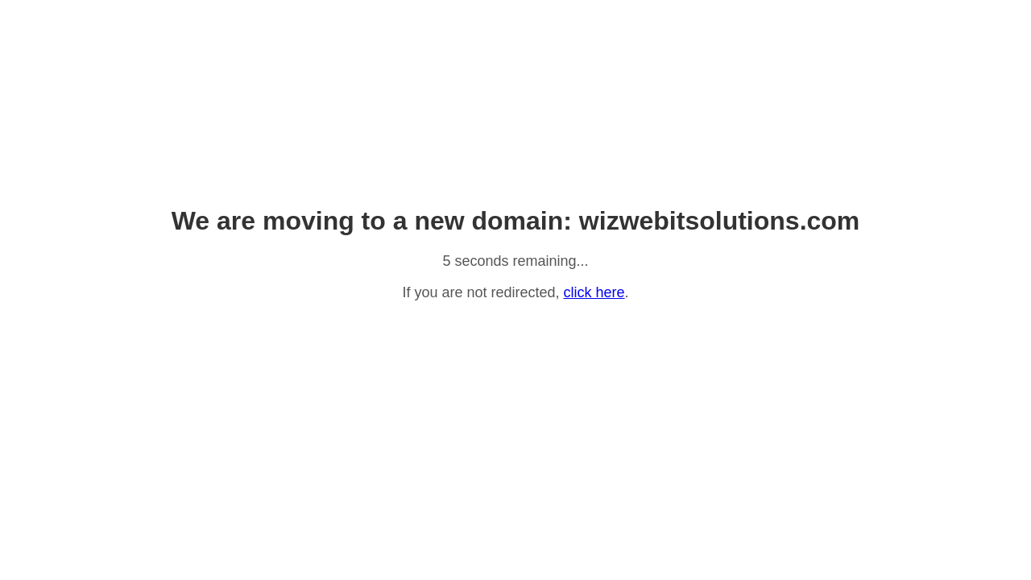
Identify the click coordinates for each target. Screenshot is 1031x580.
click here (594, 292)
